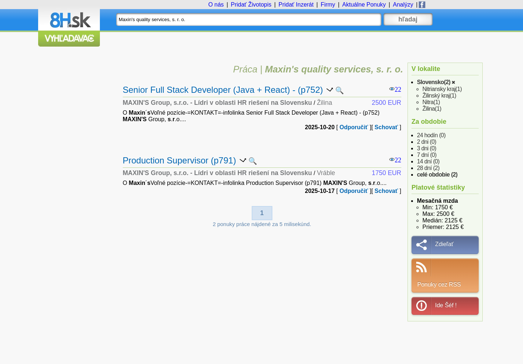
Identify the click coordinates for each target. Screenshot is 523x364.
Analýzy (403, 4)
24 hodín (431, 135)
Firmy (328, 4)
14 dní (428, 161)
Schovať (386, 127)
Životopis (251, 4)
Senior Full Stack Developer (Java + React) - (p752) (223, 90)
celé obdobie (437, 174)
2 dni (426, 142)
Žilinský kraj (439, 95)
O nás (216, 4)
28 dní (428, 168)
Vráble (326, 173)
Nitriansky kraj (442, 89)
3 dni (426, 148)
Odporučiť (354, 127)
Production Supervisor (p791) (179, 160)
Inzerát (296, 4)
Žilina (431, 109)
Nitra (431, 102)
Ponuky (364, 4)
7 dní (427, 155)
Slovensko (433, 82)
